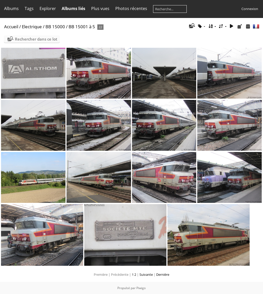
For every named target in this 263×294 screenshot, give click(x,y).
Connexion (249, 8)
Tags (29, 8)
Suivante (146, 274)
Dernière (162, 274)
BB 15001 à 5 (82, 27)
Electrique (32, 27)
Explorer (48, 8)
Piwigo (141, 288)
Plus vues (100, 8)
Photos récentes (131, 8)
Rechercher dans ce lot (36, 39)
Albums (11, 8)
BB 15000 (55, 27)
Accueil (11, 27)
